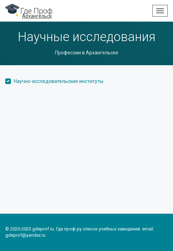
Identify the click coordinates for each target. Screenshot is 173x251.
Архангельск (37, 16)
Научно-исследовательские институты (58, 81)
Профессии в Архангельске (86, 52)
